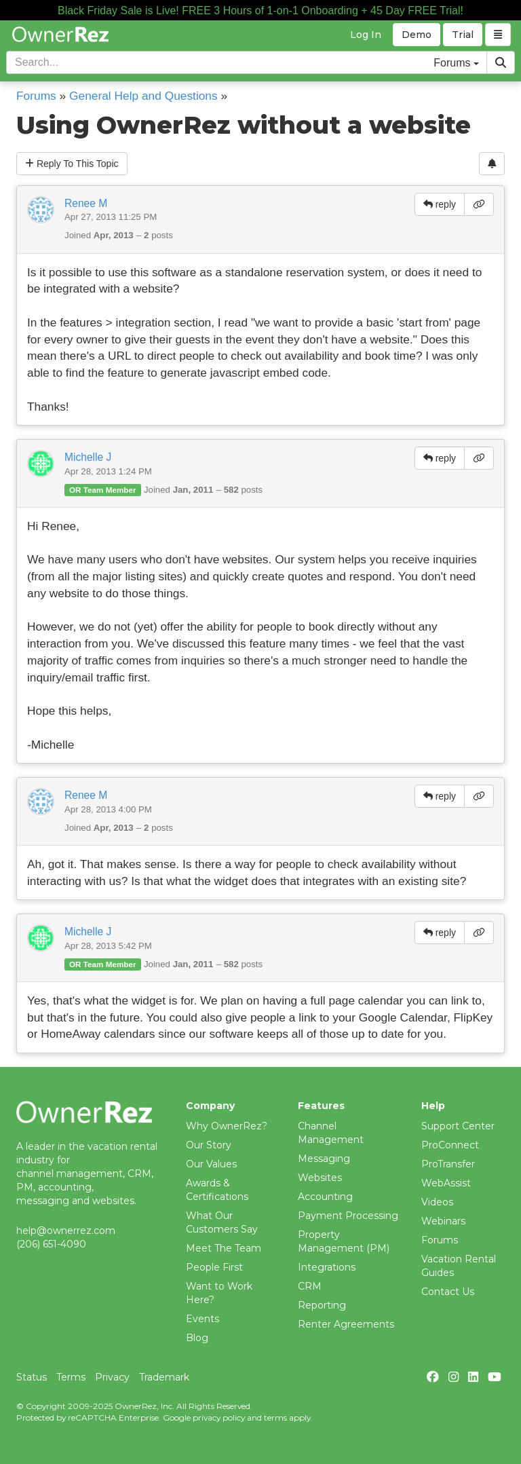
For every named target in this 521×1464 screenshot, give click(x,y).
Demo (416, 35)
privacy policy (219, 1417)
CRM (310, 1286)
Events (202, 1319)
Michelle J (87, 457)
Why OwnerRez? (226, 1126)
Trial (463, 35)
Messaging (324, 1158)
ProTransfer (448, 1164)
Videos (437, 1202)
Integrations (326, 1267)
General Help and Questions (143, 95)
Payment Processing (348, 1215)
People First (214, 1267)
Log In (365, 35)
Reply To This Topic (72, 163)
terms (275, 1417)
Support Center (458, 1126)
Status (31, 1377)
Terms (70, 1377)
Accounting (325, 1196)
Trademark (164, 1377)
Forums (36, 95)
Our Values (211, 1164)
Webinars (443, 1221)
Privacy (112, 1377)
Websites (320, 1177)
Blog (197, 1338)
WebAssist (446, 1183)
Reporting (322, 1305)
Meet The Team (223, 1248)
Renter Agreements (346, 1324)
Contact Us (447, 1291)
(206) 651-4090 (51, 1244)
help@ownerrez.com (65, 1230)
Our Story (208, 1145)
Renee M (85, 203)
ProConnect (450, 1145)
